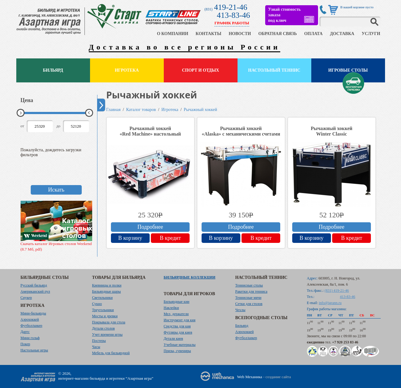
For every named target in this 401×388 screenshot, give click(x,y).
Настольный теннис (274, 70)
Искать (56, 190)
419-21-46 (230, 7)
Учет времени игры (107, 334)
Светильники (102, 297)
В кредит (170, 238)
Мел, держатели (176, 314)
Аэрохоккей (30, 319)
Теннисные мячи (248, 297)
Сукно (97, 304)
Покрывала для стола (108, 322)
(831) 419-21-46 (336, 290)
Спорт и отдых (200, 70)
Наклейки (171, 308)
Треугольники (103, 310)
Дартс (25, 332)
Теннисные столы (249, 285)
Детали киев (173, 338)
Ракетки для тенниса (251, 291)
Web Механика (249, 376)
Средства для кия (177, 326)
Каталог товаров (141, 109)
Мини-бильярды (33, 313)
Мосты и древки (105, 316)
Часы (96, 347)
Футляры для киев (178, 332)
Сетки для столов (249, 304)
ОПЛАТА (313, 33)
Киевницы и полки (107, 285)
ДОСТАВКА (342, 33)
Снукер (26, 297)
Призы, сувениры (177, 351)
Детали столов (103, 328)
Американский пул (35, 291)
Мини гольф (30, 338)
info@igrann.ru (330, 303)
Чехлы (240, 310)
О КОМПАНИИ (172, 33)
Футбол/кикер (31, 325)
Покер (25, 344)
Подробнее (150, 227)
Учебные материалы (180, 344)
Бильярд (53, 70)
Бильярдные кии (177, 301)
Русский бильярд (34, 285)
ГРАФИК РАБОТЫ (231, 23)
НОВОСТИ (240, 33)
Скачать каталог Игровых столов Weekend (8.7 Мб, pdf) (56, 226)
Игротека (127, 70)
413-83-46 (233, 15)
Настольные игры (34, 350)
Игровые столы (348, 70)
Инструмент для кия (179, 320)
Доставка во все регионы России (185, 47)
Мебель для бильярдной (111, 353)
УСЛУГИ (371, 33)
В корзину (130, 238)
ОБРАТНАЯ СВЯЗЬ (277, 33)
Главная (113, 109)
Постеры (99, 341)
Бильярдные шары (106, 291)
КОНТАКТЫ (209, 33)
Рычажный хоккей (200, 109)
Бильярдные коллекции (189, 277)
